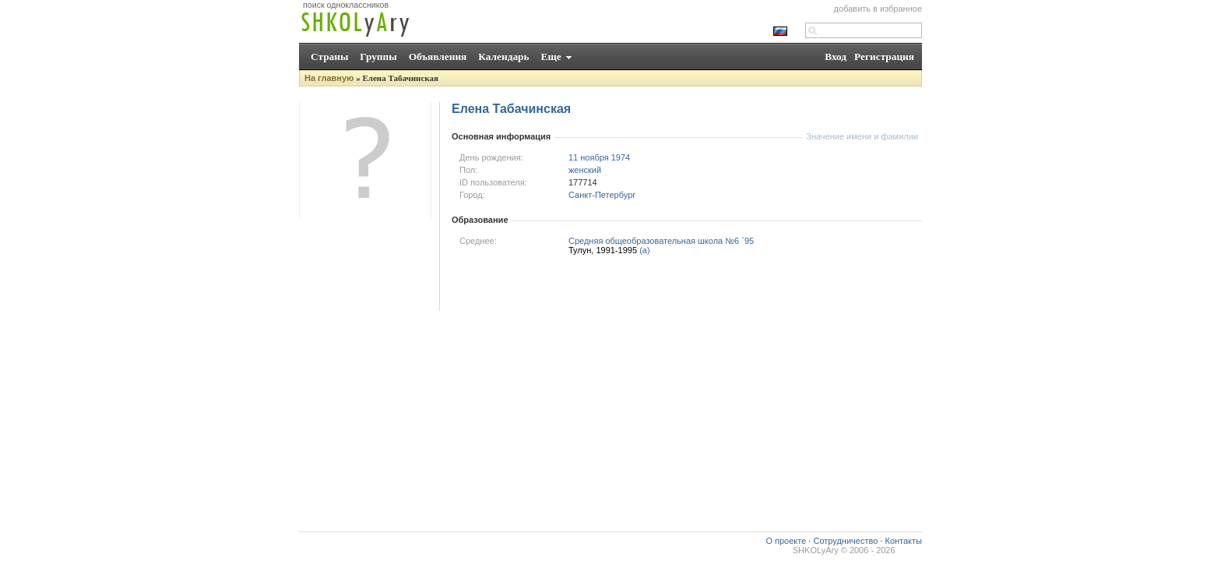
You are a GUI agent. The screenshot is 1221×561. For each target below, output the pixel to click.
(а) (644, 250)
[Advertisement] (634, 287)
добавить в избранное (878, 8)
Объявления (438, 56)
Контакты (903, 540)
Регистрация (884, 56)
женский (584, 170)
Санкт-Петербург (601, 194)
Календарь (503, 56)
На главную (329, 78)
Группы (378, 56)
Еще (551, 56)
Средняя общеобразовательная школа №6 (653, 240)
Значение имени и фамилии (862, 136)
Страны (329, 56)
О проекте (785, 540)
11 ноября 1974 (599, 157)
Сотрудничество (845, 540)
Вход (835, 56)
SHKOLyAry (816, 550)
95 (749, 240)
